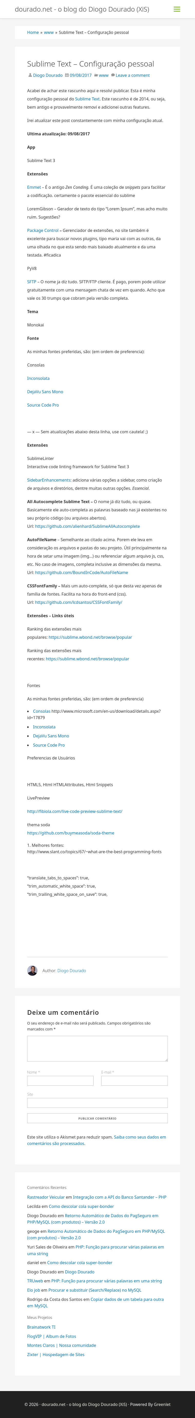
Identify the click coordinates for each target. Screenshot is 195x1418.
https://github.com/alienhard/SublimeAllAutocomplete (87, 526)
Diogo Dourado (47, 75)
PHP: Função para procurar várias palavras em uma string (106, 1281)
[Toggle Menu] (177, 9)
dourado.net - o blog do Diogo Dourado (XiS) (82, 9)
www (104, 75)
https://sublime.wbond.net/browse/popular (90, 637)
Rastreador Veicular (46, 1197)
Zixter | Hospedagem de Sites (56, 1354)
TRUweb (35, 1281)
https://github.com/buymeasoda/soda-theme (70, 833)
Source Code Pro (43, 405)
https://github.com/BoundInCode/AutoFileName (81, 572)
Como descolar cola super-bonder (81, 1206)
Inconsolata (38, 378)
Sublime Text (87, 99)
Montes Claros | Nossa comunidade (61, 1345)
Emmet (34, 187)
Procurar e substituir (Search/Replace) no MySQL (94, 1290)
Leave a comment (133, 75)
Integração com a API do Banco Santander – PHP (120, 1197)
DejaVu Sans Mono (45, 392)
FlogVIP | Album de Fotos (51, 1336)
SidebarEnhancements (48, 480)
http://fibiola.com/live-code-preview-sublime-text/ (74, 811)
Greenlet (162, 1404)
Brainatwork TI (41, 1327)
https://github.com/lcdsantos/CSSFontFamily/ (78, 602)
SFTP (32, 282)
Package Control (42, 230)
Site (30, 1094)
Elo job (33, 1290)
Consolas (41, 711)
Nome (33, 1072)
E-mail (107, 1072)
